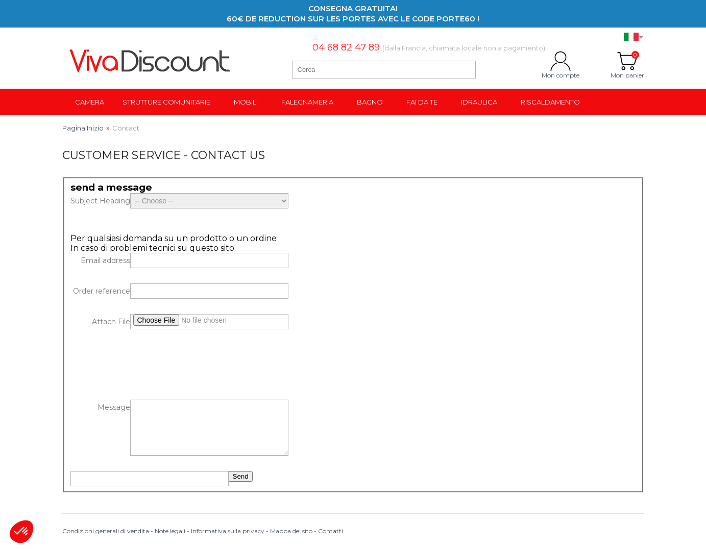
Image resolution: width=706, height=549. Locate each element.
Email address (105, 260)
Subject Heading (100, 200)
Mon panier (627, 61)
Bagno (370, 102)
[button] (21, 531)
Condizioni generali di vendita (105, 531)
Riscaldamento (550, 102)
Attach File (111, 321)
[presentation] (148, 364)
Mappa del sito (291, 531)
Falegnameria (307, 102)
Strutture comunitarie (166, 102)
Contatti (330, 531)
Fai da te (421, 102)
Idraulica (479, 102)
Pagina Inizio (83, 128)
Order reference (101, 291)
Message (114, 407)
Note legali (170, 531)
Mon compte (560, 61)
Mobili (246, 102)
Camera (89, 102)
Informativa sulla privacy (227, 531)
